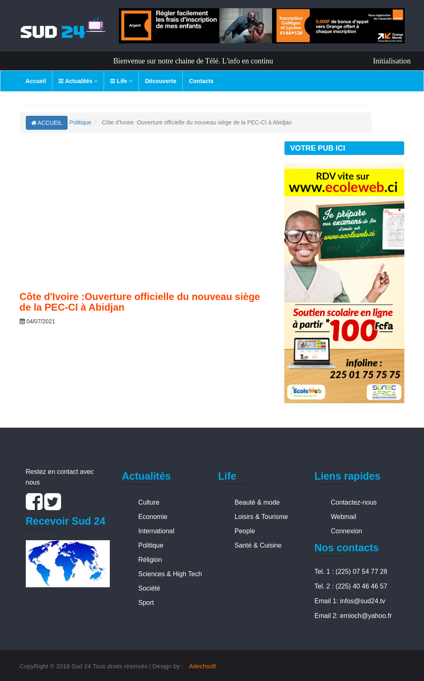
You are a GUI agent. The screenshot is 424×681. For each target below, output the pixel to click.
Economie (153, 516)
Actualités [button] (78, 81)
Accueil (36, 81)
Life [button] (121, 81)
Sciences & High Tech (170, 574)
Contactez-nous (354, 502)
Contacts (201, 81)
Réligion (150, 559)
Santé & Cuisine (258, 545)
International (156, 531)
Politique (80, 122)
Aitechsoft (202, 666)
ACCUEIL (47, 123)
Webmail (343, 516)
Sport (146, 602)
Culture (149, 502)
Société (149, 588)
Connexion (347, 531)
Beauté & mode (257, 502)
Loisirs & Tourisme (261, 516)
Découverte (160, 81)
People (245, 531)
